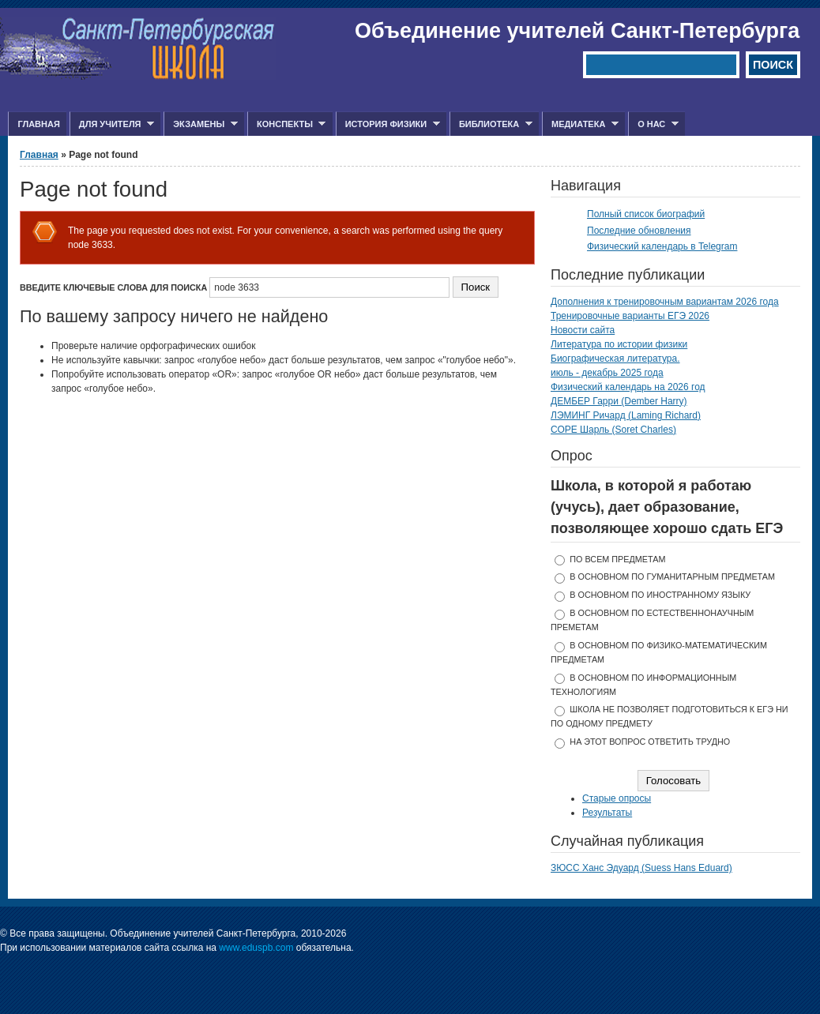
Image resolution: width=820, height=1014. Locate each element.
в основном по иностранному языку (660, 594)
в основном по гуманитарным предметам (672, 576)
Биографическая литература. (615, 358)
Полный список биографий (646, 214)
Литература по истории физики (619, 344)
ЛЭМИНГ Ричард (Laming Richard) (626, 415)
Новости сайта (583, 330)
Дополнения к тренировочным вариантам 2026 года (665, 301)
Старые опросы (616, 798)
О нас (653, 124)
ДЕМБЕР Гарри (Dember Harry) (619, 401)
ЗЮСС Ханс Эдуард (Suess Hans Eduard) (641, 867)
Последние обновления (639, 230)
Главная (38, 124)
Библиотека (490, 124)
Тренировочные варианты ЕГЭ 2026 (630, 315)
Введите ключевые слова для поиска (114, 287)
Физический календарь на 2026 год (628, 386)
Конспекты (286, 124)
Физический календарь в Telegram (662, 246)
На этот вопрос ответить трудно (650, 741)
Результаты (607, 812)
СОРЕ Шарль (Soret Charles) (613, 429)
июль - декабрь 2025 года (607, 372)
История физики (388, 124)
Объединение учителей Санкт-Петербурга (577, 31)
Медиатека (580, 124)
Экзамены (201, 124)
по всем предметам (617, 559)
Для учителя (112, 124)
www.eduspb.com (256, 947)
